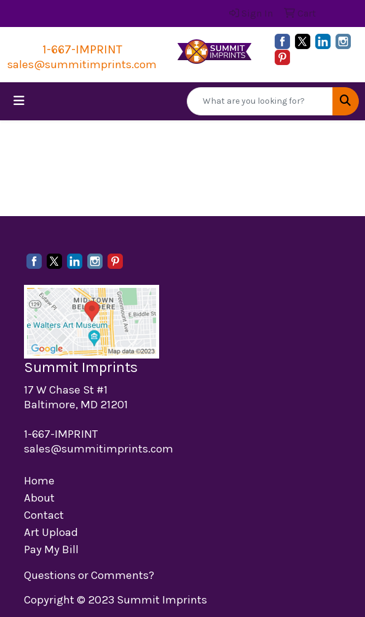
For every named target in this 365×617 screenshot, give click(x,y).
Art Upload (51, 532)
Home (39, 480)
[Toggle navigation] (19, 101)
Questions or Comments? (89, 575)
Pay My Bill (51, 549)
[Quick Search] (260, 101)
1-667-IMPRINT (82, 49)
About (39, 498)
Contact (44, 515)
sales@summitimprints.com (82, 64)
